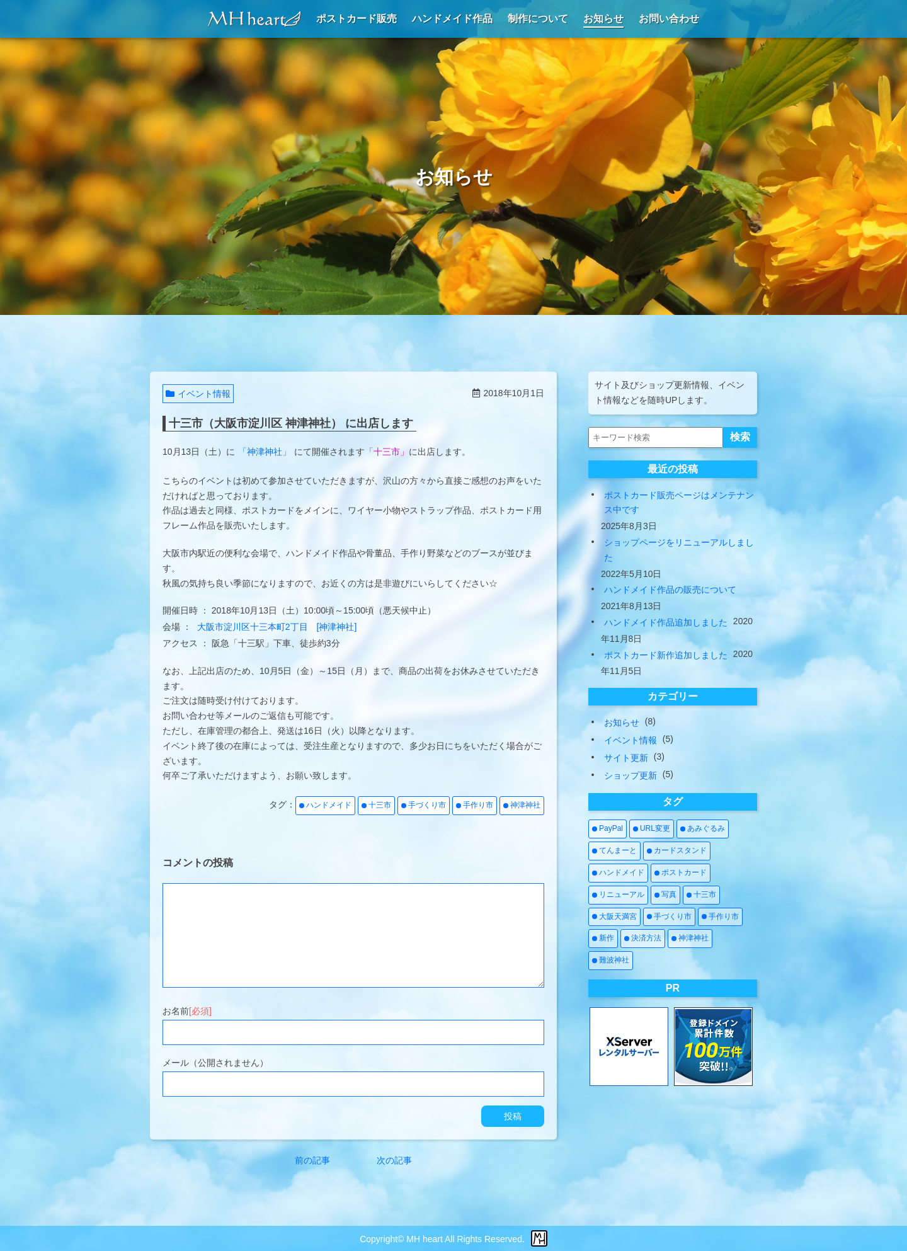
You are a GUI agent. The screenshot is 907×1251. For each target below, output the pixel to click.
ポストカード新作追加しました (665, 655)
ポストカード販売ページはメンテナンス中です (679, 502)
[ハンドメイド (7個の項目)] (618, 873)
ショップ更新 (630, 775)
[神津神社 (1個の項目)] (690, 938)
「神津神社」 (264, 452)
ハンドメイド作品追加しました (665, 622)
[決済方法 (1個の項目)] (642, 938)
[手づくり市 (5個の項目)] (669, 917)
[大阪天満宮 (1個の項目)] (614, 917)
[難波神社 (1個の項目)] (610, 960)
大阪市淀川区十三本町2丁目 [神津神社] (277, 627)
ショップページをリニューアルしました (679, 550)
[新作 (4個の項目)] (603, 938)
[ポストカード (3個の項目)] (680, 873)
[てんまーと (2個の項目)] (614, 851)
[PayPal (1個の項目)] (607, 829)
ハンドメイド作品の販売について (670, 590)
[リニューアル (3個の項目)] (618, 895)
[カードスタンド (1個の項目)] (676, 851)
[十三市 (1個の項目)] (701, 895)
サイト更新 (626, 758)
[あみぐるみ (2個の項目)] (702, 829)
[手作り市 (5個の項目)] (720, 917)
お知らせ (621, 722)
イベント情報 (198, 394)
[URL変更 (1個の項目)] (651, 829)
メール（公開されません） (215, 1063)
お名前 (187, 1011)
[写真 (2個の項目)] (665, 895)
